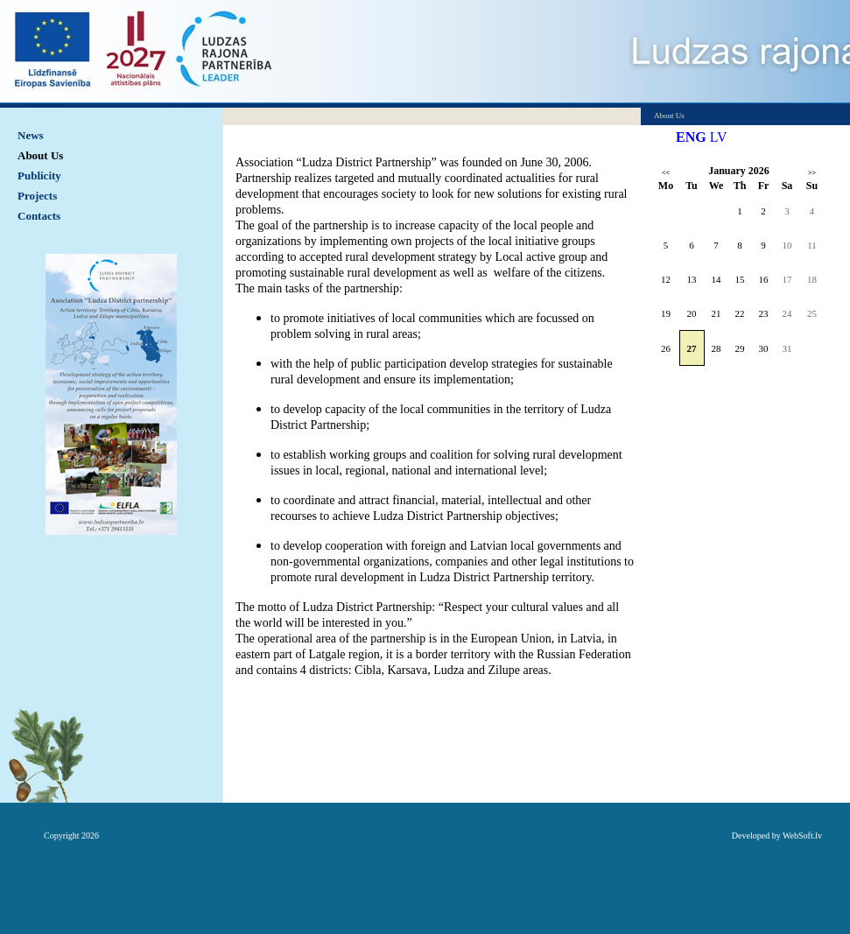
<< (666, 173)
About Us (40, 155)
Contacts (39, 215)
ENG (691, 137)
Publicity (39, 175)
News (31, 135)
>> (812, 173)
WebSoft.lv (802, 835)
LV (718, 137)
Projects (37, 195)
